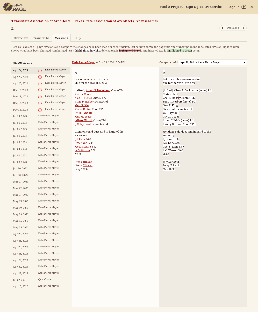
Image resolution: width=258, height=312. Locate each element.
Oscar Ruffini (83, 109)
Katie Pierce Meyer (83, 62)
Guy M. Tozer (83, 116)
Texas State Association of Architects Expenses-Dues (116, 21)
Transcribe (41, 38)
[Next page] (243, 28)
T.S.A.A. (87, 165)
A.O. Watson (82, 150)
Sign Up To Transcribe (204, 6)
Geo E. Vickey (83, 98)
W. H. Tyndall (83, 113)
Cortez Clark (83, 94)
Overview (21, 38)
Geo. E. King (82, 105)
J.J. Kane (80, 139)
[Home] (14, 7)
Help (77, 38)
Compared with (168, 62)
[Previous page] (222, 28)
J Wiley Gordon (84, 124)
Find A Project (171, 6)
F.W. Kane (81, 143)
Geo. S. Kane (83, 146)
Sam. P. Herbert (85, 101)
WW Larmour (83, 161)
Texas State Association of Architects (40, 21)
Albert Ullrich (83, 120)
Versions (61, 38)
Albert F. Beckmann (98, 90)
